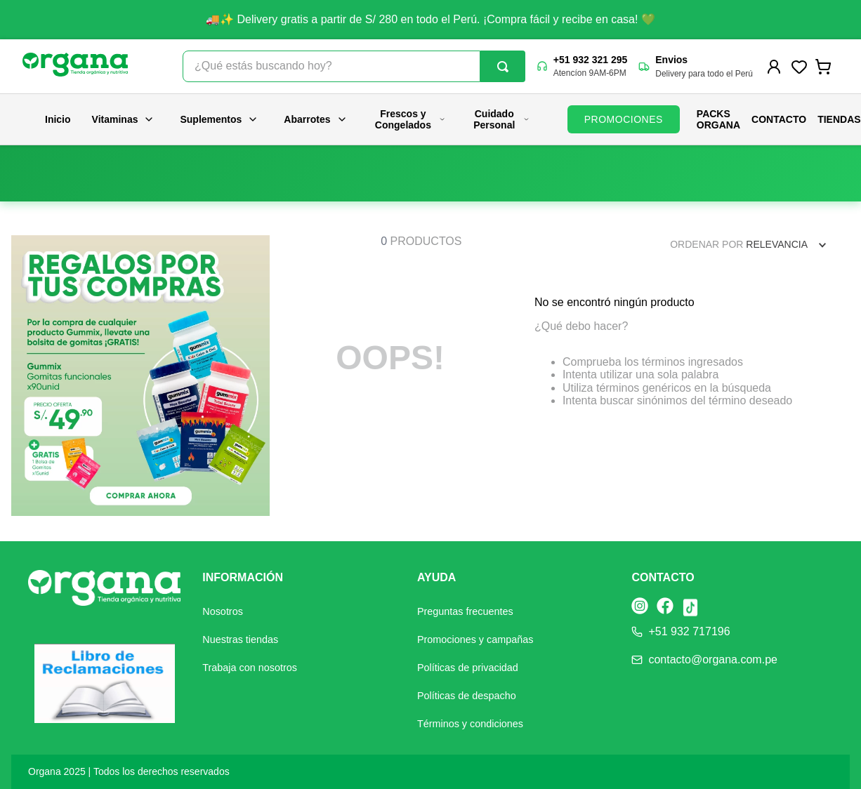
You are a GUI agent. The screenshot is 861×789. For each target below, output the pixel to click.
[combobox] (354, 66)
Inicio (58, 119)
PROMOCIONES (623, 119)
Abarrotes (315, 119)
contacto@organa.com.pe (712, 659)
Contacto (778, 119)
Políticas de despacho (466, 695)
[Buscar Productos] (502, 66)
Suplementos (219, 119)
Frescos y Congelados (410, 119)
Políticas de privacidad (467, 667)
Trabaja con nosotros (249, 667)
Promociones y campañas (475, 639)
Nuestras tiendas (240, 639)
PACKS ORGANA (718, 119)
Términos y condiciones (470, 723)
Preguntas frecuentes (465, 611)
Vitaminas (123, 119)
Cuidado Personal (501, 119)
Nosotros (222, 611)
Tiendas (838, 119)
